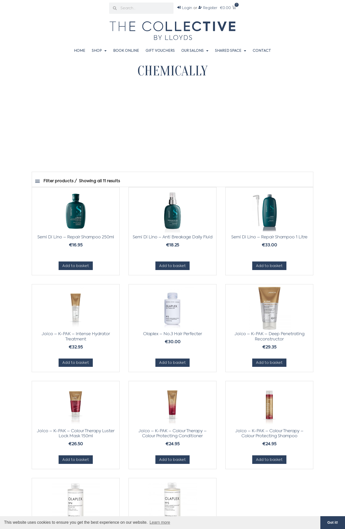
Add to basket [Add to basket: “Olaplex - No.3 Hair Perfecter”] (172, 363)
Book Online (126, 51)
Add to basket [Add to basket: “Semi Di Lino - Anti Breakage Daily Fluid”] (172, 266)
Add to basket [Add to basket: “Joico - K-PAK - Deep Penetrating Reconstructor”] (269, 363)
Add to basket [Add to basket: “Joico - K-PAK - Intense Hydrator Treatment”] (75, 363)
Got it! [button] (332, 522)
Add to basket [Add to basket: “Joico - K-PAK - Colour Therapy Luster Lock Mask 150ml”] (75, 460)
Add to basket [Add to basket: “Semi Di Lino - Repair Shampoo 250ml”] (75, 266)
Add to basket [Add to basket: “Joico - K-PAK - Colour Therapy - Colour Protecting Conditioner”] (172, 460)
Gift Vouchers (160, 51)
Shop (99, 51)
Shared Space (230, 51)
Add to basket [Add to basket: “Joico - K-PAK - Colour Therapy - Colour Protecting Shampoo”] (269, 460)
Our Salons (194, 51)
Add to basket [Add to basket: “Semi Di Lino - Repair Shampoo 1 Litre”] (269, 266)
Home (79, 51)
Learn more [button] (160, 522)
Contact (262, 51)
